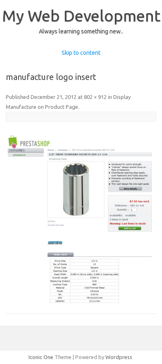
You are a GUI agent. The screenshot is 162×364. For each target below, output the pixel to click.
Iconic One (41, 357)
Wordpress (118, 357)
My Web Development (81, 15)
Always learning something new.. (81, 31)
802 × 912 (95, 97)
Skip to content (81, 53)
